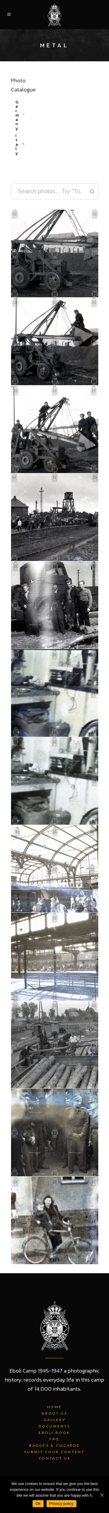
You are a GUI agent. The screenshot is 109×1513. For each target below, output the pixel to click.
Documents (54, 1426)
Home (54, 1407)
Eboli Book (54, 1432)
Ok (37, 1503)
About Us (54, 1413)
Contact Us (55, 1458)
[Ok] (102, 1495)
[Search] (92, 191)
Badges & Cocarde (54, 1445)
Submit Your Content (54, 1452)
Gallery (55, 1420)
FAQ (54, 1439)
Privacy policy (61, 1503)
